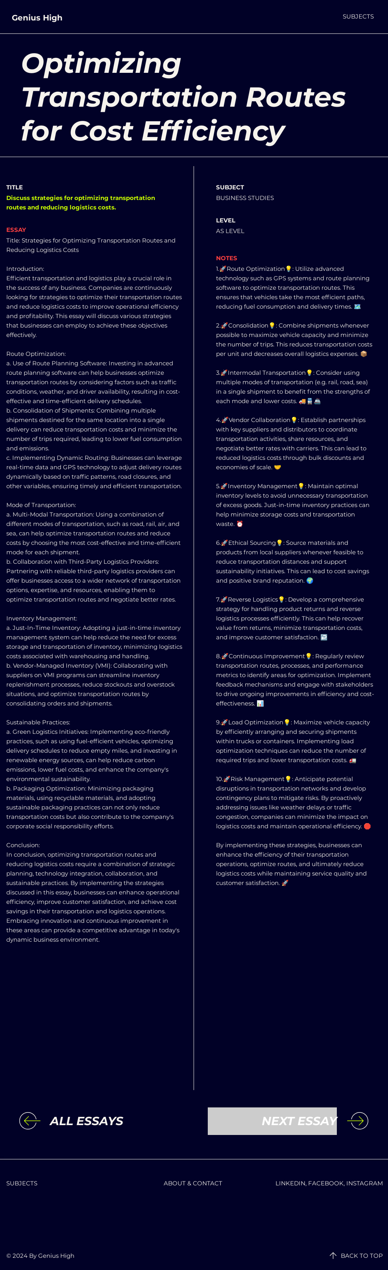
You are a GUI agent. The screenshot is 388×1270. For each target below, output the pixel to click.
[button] (358, 16)
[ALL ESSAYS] (114, 1121)
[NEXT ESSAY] (272, 1121)
